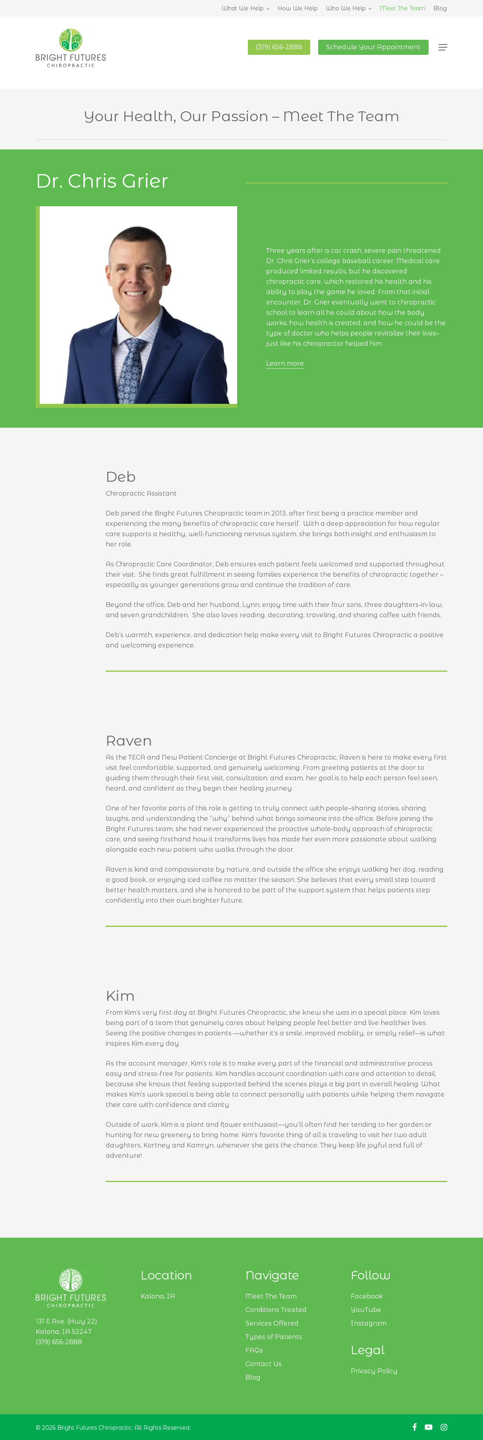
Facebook (367, 1296)
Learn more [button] (285, 363)
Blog (253, 1377)
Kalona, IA (158, 1296)
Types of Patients (273, 1337)
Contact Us (263, 1364)
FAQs (254, 1350)
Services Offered (272, 1323)
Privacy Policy (374, 1371)
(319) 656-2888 (59, 1342)
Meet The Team (271, 1296)
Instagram (368, 1323)
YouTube (366, 1310)
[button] (443, 48)
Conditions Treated (276, 1310)
